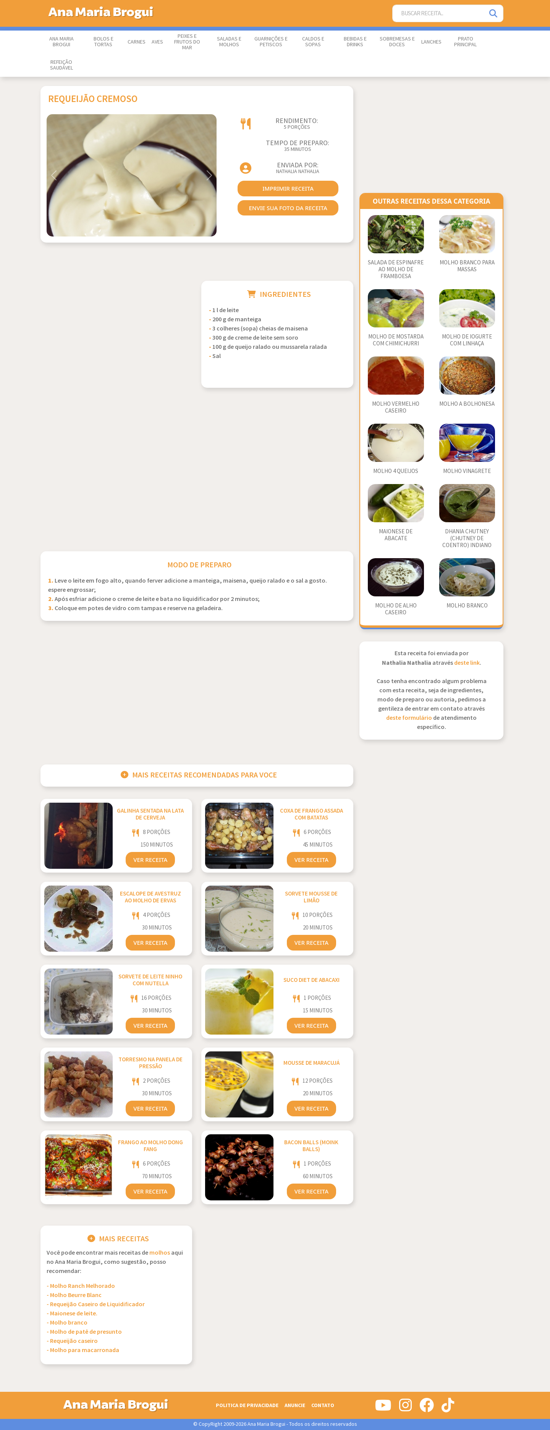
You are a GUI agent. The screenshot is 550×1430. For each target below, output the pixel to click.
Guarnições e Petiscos (271, 42)
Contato (322, 1405)
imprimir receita (288, 188)
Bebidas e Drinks (355, 42)
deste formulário (409, 718)
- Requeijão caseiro (72, 1341)
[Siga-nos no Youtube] (383, 1408)
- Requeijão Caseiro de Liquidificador (96, 1304)
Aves (157, 42)
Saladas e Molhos (229, 42)
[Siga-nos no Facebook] (426, 1408)
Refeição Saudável (61, 65)
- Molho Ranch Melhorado (81, 1286)
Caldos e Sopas (313, 42)
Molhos (159, 1253)
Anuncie (295, 1405)
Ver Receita (150, 859)
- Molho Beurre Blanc (74, 1295)
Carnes (137, 42)
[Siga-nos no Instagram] (405, 1408)
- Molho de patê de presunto (84, 1332)
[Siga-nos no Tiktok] (448, 1408)
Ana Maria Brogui (61, 42)
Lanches (431, 42)
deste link (467, 663)
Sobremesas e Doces (397, 42)
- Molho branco (67, 1323)
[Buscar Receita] (438, 14)
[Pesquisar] (493, 14)
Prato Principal (465, 42)
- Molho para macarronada (83, 1350)
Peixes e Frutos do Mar (187, 42)
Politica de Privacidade (247, 1405)
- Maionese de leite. (72, 1314)
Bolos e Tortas (103, 42)
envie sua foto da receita (288, 208)
